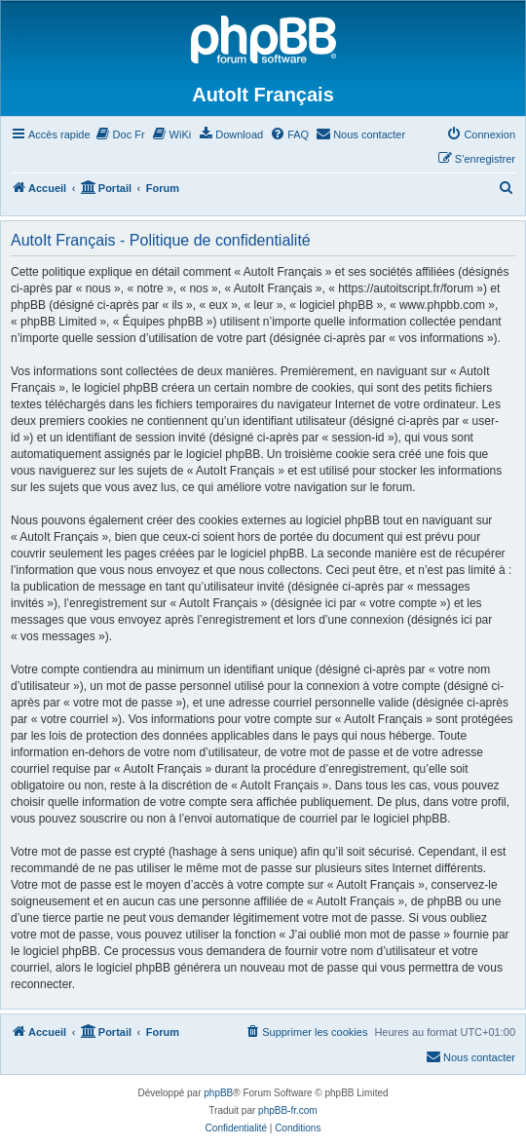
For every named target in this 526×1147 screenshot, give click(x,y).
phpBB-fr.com (288, 1110)
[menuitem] (120, 134)
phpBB (218, 1093)
